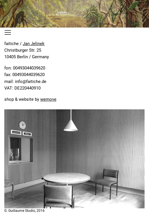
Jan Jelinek (34, 43)
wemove (48, 99)
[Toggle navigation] (8, 32)
